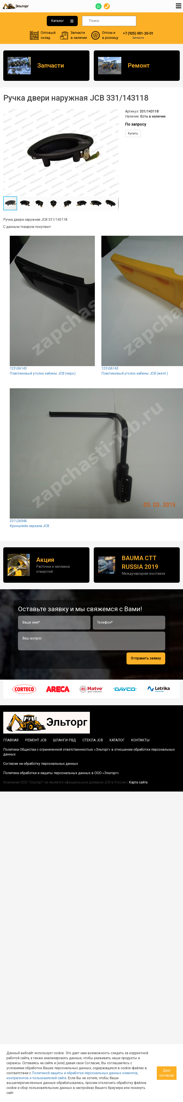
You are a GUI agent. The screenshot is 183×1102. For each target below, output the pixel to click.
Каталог (62, 21)
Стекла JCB (93, 740)
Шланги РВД (64, 740)
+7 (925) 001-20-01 (138, 33)
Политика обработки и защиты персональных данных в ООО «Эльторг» (61, 773)
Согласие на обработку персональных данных (40, 764)
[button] (114, 113)
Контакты (140, 740)
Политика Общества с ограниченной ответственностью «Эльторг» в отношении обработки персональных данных (89, 752)
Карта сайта (138, 782)
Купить (133, 133)
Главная (11, 740)
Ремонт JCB (35, 740)
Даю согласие (166, 1072)
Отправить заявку (146, 658)
